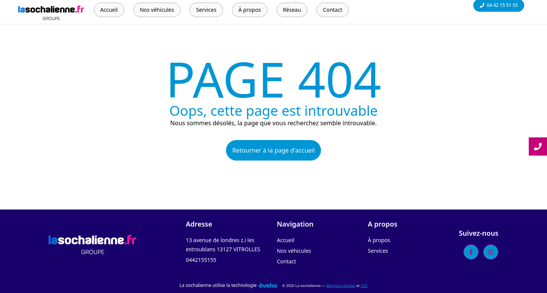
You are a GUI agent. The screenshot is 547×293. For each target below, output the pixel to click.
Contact (286, 261)
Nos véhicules (294, 250)
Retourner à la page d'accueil (273, 150)
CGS (363, 285)
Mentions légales (340, 285)
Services (378, 250)
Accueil (285, 240)
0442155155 (201, 259)
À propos (379, 240)
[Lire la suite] (538, 146)
